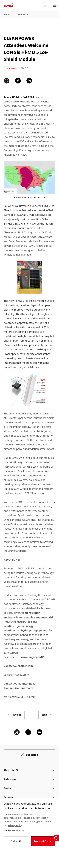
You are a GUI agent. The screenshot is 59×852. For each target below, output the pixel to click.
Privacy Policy (15, 825)
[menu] (55, 5)
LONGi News (22, 14)
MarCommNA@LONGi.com (20, 697)
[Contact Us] (56, 838)
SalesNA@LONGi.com (16, 674)
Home (7, 14)
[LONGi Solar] (8, 5)
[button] (46, 5)
